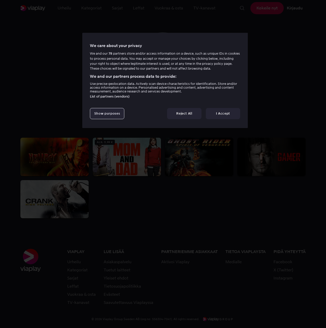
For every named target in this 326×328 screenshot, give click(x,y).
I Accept (223, 113)
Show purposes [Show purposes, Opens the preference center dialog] (107, 113)
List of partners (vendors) (110, 96)
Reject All (184, 113)
